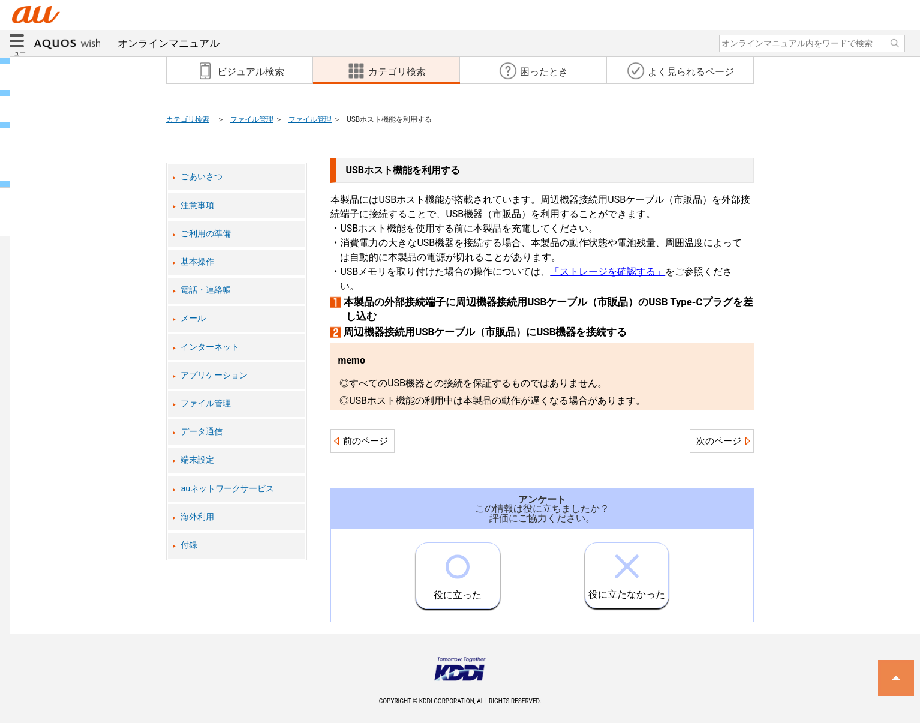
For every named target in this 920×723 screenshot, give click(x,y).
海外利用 (197, 517)
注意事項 (197, 205)
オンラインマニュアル (127, 43)
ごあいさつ (202, 177)
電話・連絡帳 (206, 290)
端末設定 (197, 460)
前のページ (365, 441)
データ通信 (202, 432)
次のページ (718, 441)
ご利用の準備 (206, 234)
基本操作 (197, 262)
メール (193, 318)
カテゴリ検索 (187, 119)
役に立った (458, 572)
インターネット (210, 347)
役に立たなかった (626, 571)
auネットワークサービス (227, 489)
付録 (189, 545)
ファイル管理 (251, 119)
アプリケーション (214, 375)
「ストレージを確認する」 (607, 271)
